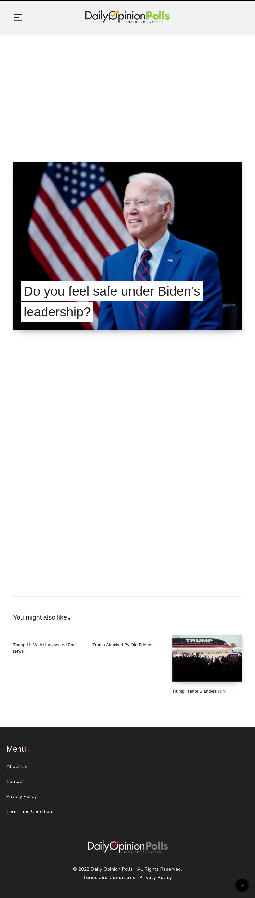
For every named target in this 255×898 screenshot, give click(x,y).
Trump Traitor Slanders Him (199, 691)
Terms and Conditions (30, 811)
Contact (15, 782)
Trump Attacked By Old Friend (121, 644)
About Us (16, 766)
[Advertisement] (127, 90)
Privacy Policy (21, 796)
